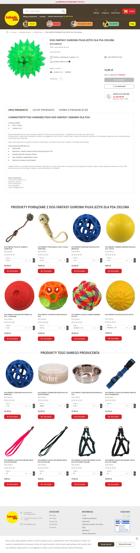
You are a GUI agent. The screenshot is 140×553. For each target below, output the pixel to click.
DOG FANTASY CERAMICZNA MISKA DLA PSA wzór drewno (53, 392)
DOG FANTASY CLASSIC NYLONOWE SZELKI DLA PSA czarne (120, 460)
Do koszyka (119, 79)
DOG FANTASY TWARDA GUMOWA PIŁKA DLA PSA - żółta (120, 247)
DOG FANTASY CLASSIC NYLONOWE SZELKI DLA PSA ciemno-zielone (86, 460)
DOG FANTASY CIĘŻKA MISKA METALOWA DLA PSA (86, 392)
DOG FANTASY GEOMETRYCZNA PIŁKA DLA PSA (52, 314)
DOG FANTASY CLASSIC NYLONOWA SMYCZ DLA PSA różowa (18, 460)
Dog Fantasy (56, 43)
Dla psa (32, 23)
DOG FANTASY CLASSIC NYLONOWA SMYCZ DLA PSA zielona (52, 460)
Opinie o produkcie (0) (73, 108)
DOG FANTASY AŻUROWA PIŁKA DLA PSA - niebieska (85, 247)
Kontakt (43, 16)
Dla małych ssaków (84, 23)
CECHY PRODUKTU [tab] (43, 108)
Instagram (128, 515)
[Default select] (16, 259)
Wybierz (8, 257)
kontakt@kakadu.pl (30, 523)
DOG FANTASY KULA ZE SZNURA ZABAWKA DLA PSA (85, 314)
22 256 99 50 (118, 96)
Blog (132, 23)
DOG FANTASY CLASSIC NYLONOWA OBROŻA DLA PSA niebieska (120, 392)
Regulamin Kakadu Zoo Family (92, 523)
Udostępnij (61, 78)
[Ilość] (31, 259)
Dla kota (56, 23)
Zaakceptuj (104, 544)
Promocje (52, 526)
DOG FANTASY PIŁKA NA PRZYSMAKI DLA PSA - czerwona (18, 314)
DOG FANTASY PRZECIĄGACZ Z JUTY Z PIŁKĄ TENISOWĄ (53, 247)
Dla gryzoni (53, 520)
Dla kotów (52, 517)
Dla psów (52, 514)
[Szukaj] (44, 10)
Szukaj (63, 10)
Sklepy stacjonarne (30, 16)
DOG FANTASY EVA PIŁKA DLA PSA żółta (119, 314)
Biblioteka (85, 529)
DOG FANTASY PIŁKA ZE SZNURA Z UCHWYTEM (16, 247)
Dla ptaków (114, 23)
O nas (84, 514)
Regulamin (86, 520)
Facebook (124, 515)
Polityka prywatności (89, 517)
